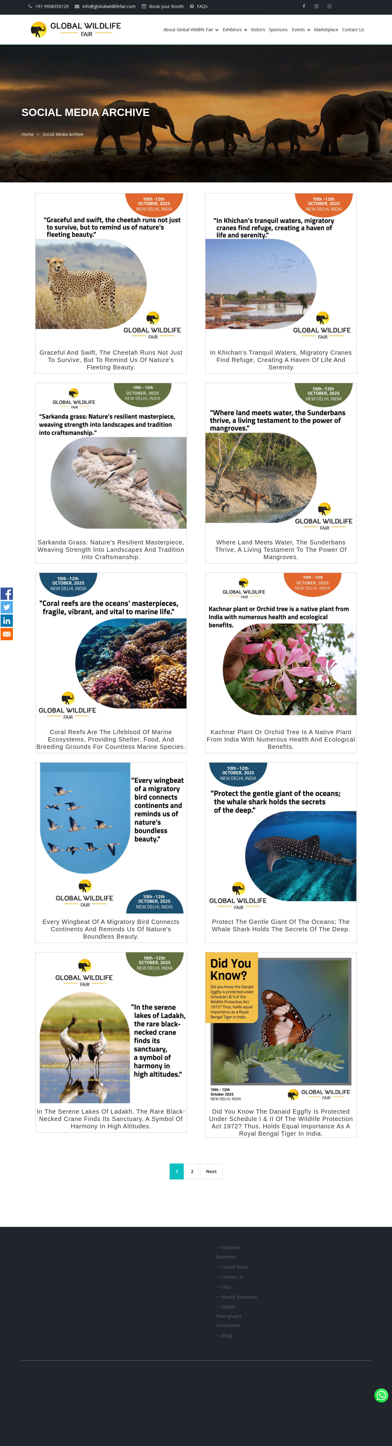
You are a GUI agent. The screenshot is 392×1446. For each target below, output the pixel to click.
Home (27, 134)
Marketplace (326, 29)
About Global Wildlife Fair (191, 29)
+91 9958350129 (48, 6)
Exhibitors (235, 29)
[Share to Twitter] (7, 607)
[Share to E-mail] (7, 634)
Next (211, 1171)
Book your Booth (163, 6)
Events (301, 29)
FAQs (199, 6)
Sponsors (278, 29)
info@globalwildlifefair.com (105, 6)
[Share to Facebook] (7, 594)
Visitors (258, 29)
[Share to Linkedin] (7, 621)
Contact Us (353, 29)
